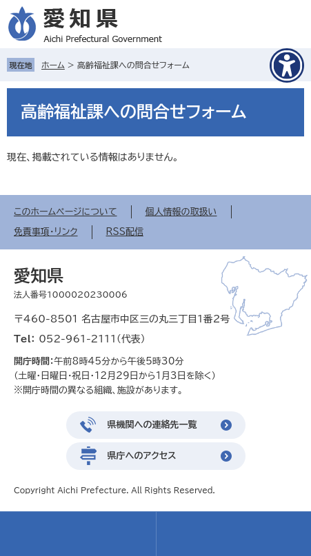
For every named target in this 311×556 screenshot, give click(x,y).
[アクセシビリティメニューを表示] (287, 65)
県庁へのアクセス (142, 455)
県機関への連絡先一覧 (152, 424)
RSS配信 (124, 231)
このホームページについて (65, 211)
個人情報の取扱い (181, 211)
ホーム (53, 65)
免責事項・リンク (46, 231)
